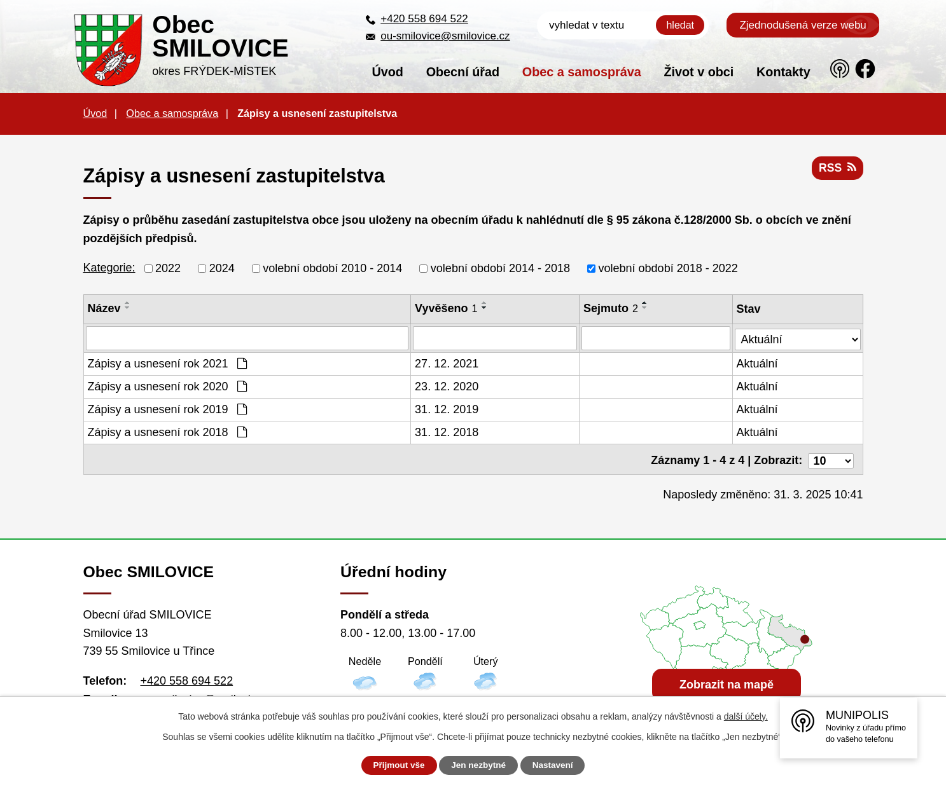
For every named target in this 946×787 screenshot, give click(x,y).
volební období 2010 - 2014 (332, 268)
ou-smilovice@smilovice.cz (445, 36)
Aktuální (758, 363)
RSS (837, 169)
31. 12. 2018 (447, 432)
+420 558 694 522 (424, 19)
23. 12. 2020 (447, 386)
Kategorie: (109, 267)
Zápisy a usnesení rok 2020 (167, 386)
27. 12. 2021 (447, 363)
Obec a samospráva (581, 72)
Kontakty (783, 72)
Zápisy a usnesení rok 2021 (167, 363)
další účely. (746, 716)
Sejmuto (611, 308)
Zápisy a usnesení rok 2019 (167, 409)
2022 (168, 268)
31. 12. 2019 (447, 409)
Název (104, 308)
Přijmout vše (394, 765)
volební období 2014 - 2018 (500, 268)
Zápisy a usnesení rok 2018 (167, 432)
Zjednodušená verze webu (802, 25)
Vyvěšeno (446, 308)
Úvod (387, 72)
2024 (222, 268)
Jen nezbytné (478, 765)
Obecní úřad (462, 72)
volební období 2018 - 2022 (668, 268)
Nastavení (557, 765)
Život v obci (699, 72)
